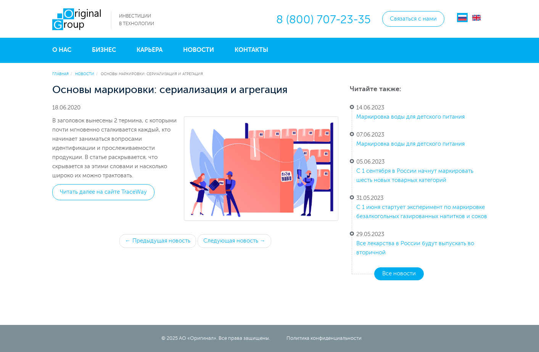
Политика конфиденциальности (324, 338)
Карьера (150, 50)
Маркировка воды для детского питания (410, 117)
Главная (60, 74)
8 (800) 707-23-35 (323, 19)
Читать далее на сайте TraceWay (103, 192)
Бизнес (104, 50)
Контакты (251, 50)
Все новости (399, 273)
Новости (198, 50)
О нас (61, 50)
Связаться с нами (413, 19)
